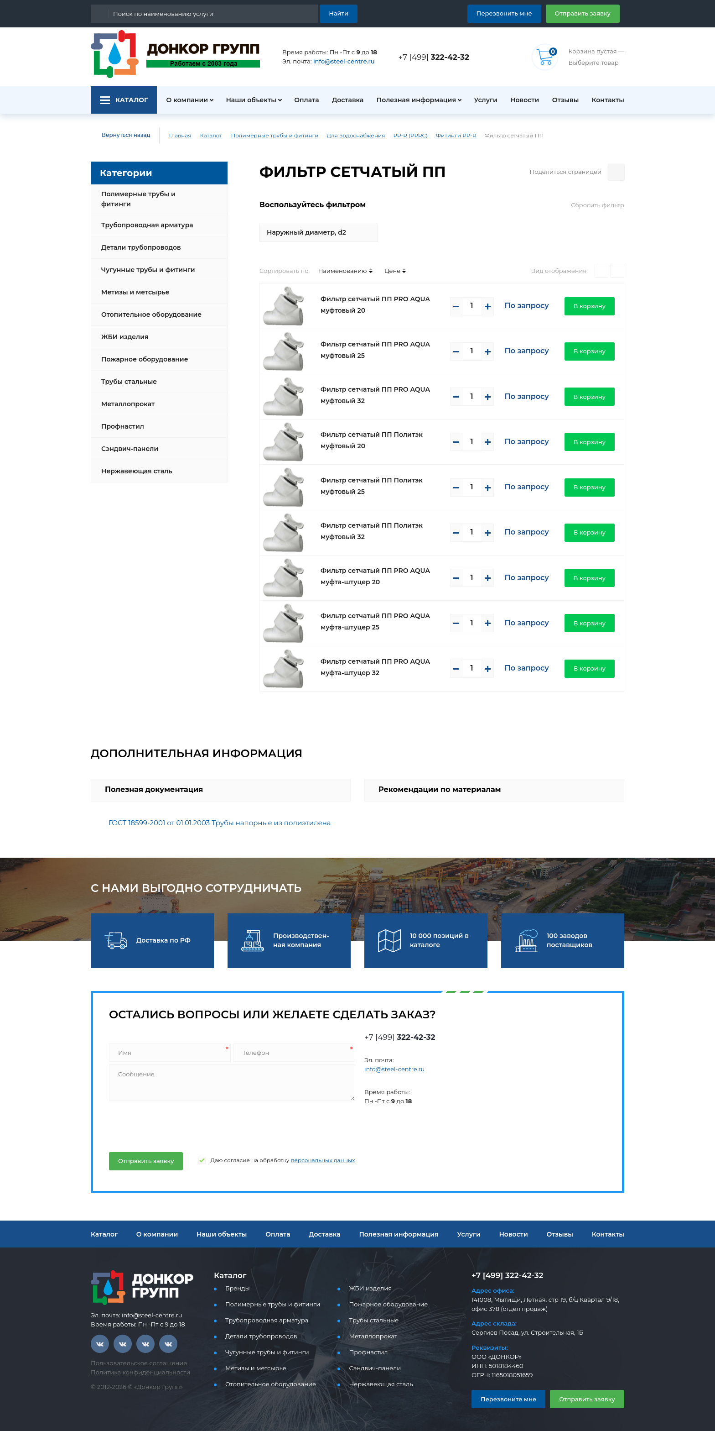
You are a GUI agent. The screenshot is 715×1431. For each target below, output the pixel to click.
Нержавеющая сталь (134, 463)
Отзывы (564, 100)
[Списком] (617, 271)
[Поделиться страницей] (616, 172)
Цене (380, 270)
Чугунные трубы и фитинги (144, 262)
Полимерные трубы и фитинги (263, 135)
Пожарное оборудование (141, 352)
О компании (182, 100)
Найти (340, 13)
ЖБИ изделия (123, 329)
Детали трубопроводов (138, 240)
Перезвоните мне (504, 1398)
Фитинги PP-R (428, 135)
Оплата (302, 100)
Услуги (481, 100)
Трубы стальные (128, 374)
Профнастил (121, 419)
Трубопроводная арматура (143, 217)
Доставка (344, 100)
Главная (173, 135)
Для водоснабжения (336, 135)
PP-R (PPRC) (386, 135)
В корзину (592, 305)
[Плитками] (601, 271)
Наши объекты (245, 100)
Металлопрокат (125, 396)
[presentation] (177, 1125)
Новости (521, 100)
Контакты (609, 100)
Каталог (204, 135)
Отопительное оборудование (147, 307)
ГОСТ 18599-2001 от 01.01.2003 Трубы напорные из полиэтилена (212, 823)
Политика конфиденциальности (134, 1372)
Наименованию (334, 270)
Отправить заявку (586, 13)
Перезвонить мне (515, 13)
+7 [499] (436, 56)
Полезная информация (412, 100)
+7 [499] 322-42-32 (504, 1275)
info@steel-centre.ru (338, 61)
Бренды (236, 1288)
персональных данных (303, 1160)
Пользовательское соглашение (133, 1363)
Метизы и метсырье (133, 284)
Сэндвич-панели (127, 441)
